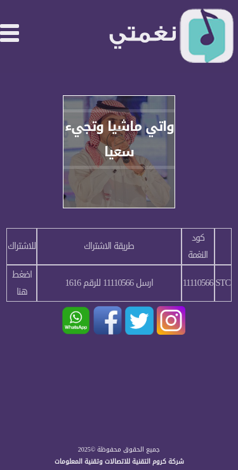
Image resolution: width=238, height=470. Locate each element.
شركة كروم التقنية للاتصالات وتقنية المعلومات (119, 461)
